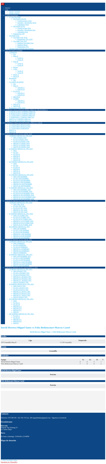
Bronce (15, 67)
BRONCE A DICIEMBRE (22, 234)
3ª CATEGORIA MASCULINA (19, 125)
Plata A (15, 56)
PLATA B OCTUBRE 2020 (22, 219)
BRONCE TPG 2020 (20, 210)
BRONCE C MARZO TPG (22, 280)
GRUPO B (21, 89)
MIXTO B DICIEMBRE (21, 238)
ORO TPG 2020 (18, 204)
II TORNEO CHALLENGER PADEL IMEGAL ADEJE (23, 123)
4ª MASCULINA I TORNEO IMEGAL (22, 113)
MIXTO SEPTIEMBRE (21, 266)
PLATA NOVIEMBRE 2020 (22, 191)
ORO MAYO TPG (19, 286)
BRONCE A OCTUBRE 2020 (23, 221)
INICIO (7, 8)
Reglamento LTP (18, 34)
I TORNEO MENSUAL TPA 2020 (20, 136)
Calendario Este (22, 32)
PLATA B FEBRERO (20, 247)
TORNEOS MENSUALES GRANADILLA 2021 (21, 267)
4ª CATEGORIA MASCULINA (19, 126)
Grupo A (20, 58)
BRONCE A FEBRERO (21, 249)
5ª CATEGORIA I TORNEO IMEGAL (22, 115)
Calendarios (13, 52)
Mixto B (16, 76)
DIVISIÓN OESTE (19, 19)
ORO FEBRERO (19, 243)
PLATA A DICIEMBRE (21, 230)
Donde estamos (14, 13)
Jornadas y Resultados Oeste (26, 23)
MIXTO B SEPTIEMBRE (22, 186)
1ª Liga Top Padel (15, 17)
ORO (15, 151)
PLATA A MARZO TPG (21, 273)
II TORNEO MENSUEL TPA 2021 (21, 254)
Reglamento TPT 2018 (24, 39)
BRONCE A (17, 306)
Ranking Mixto (22, 45)
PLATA (15, 152)
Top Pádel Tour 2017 (20, 41)
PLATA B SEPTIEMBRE (21, 180)
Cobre (15, 69)
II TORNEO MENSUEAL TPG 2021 (21, 284)
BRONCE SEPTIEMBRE (22, 182)
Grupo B (20, 60)
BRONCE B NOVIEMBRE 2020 (24, 197)
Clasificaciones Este (24, 28)
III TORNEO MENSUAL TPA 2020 (21, 162)
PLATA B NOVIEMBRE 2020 (23, 193)
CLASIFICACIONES (16, 82)
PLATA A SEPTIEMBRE (21, 258)
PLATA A (16, 303)
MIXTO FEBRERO (19, 253)
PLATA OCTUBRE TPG (21, 217)
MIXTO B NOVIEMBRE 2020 (23, 199)
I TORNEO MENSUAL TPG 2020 (20, 203)
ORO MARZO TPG (20, 271)
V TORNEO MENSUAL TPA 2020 (21, 188)
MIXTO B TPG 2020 (20, 212)
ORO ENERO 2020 (19, 138)
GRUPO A (21, 88)
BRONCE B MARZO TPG (22, 279)
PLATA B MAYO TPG (21, 290)
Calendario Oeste (23, 24)
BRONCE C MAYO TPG (21, 295)
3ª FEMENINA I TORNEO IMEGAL (21, 117)
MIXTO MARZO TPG (21, 282)
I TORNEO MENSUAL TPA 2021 (20, 241)
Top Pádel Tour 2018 (20, 37)
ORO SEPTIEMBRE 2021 (22, 256)
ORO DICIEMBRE (19, 228)
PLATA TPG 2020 (19, 206)
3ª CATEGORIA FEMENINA (19, 128)
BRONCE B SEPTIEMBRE (22, 184)
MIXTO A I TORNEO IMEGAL (20, 119)
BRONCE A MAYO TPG (21, 292)
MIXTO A (16, 104)
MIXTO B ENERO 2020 (21, 147)
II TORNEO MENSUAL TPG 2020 (21, 214)
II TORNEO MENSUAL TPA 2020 (21, 149)
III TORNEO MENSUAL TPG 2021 (21, 299)
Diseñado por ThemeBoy (9, 462)
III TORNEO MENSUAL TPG (19, 227)
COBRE (16, 99)
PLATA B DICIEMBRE (21, 232)
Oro (14, 54)
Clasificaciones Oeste (24, 21)
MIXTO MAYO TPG (20, 297)
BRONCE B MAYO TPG (21, 293)
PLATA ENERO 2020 (20, 139)
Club (6, 10)
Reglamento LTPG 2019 (17, 108)
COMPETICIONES (11, 15)
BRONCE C (17, 310)
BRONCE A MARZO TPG (22, 277)
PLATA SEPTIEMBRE (21, 178)
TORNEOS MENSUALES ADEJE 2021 (18, 240)
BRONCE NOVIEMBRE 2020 (23, 195)
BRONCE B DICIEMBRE (22, 236)
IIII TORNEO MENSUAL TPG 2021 (21, 314)
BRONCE (16, 97)
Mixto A (16, 75)
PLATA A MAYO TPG (20, 288)
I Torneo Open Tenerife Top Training (21, 49)
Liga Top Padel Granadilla (13, 50)
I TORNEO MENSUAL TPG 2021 (20, 269)
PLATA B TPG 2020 (20, 208)
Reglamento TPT (23, 47)
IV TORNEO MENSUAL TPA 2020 (21, 175)
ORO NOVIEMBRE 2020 (22, 190)
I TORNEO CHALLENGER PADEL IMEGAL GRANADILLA (26, 110)
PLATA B (16, 91)
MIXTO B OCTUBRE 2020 (22, 225)
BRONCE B (17, 308)
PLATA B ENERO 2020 (21, 141)
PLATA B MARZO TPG (21, 275)
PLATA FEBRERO (19, 245)
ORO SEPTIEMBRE (20, 177)
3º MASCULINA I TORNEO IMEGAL (22, 112)
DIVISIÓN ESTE (19, 26)
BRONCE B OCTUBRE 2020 (23, 223)
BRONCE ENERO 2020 (21, 143)
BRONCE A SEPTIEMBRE (22, 262)
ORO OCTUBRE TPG (20, 215)
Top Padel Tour (14, 36)
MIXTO (16, 312)
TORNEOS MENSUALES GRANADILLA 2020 (21, 201)
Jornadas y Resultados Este (26, 30)
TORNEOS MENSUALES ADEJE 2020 (18, 134)
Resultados (12, 78)
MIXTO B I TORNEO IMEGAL (20, 121)
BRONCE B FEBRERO (21, 251)
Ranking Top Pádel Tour (25, 43)
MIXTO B (16, 106)
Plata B (15, 62)
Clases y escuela (14, 11)
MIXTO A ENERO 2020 (21, 145)
